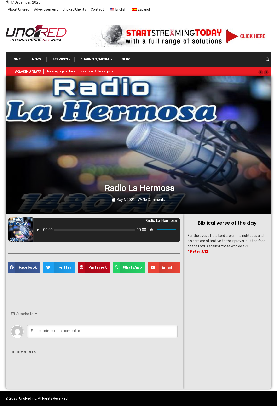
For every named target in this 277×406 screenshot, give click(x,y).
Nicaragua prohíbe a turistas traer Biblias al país (80, 71)
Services (60, 59)
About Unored (18, 9)
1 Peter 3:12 (198, 251)
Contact (97, 9)
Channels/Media (94, 59)
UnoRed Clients (74, 9)
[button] (260, 72)
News (36, 59)
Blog (126, 59)
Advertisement (46, 9)
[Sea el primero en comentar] (102, 331)
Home (16, 59)
